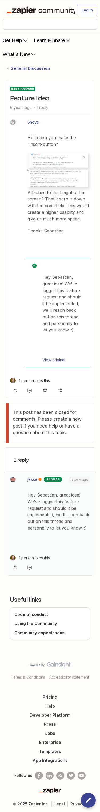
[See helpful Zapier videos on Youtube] (82, 776)
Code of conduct (31, 614)
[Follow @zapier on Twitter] (71, 776)
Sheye (33, 122)
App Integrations (50, 760)
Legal (59, 804)
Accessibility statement (69, 677)
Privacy (77, 804)
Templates (50, 751)
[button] (87, 10)
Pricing (50, 697)
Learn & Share (52, 40)
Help (50, 706)
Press (50, 724)
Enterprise (50, 742)
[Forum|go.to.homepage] (38, 10)
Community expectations (39, 632)
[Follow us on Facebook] (39, 776)
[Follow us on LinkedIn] (50, 776)
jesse (32, 479)
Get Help (16, 40)
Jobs (50, 733)
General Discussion (30, 68)
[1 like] (30, 380)
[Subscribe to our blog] (60, 776)
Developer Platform (50, 715)
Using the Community (35, 623)
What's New (20, 54)
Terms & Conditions (28, 677)
